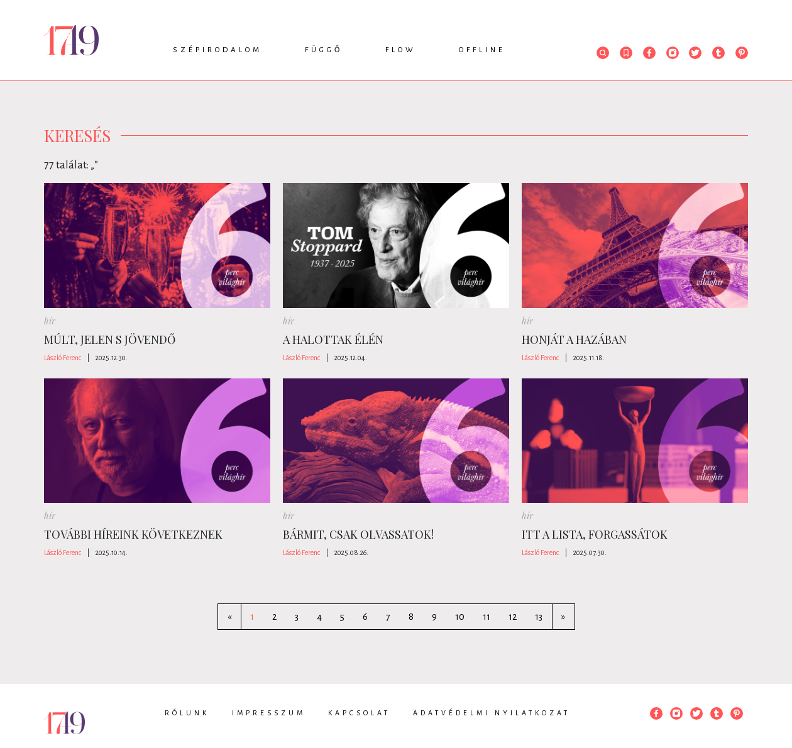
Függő (324, 50)
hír (49, 321)
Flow (400, 50)
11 (486, 617)
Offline (482, 50)
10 (460, 617)
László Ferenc (62, 357)
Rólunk (187, 713)
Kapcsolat (359, 713)
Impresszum (268, 713)
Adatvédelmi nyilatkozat (491, 713)
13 (538, 617)
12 (513, 617)
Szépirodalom (217, 50)
